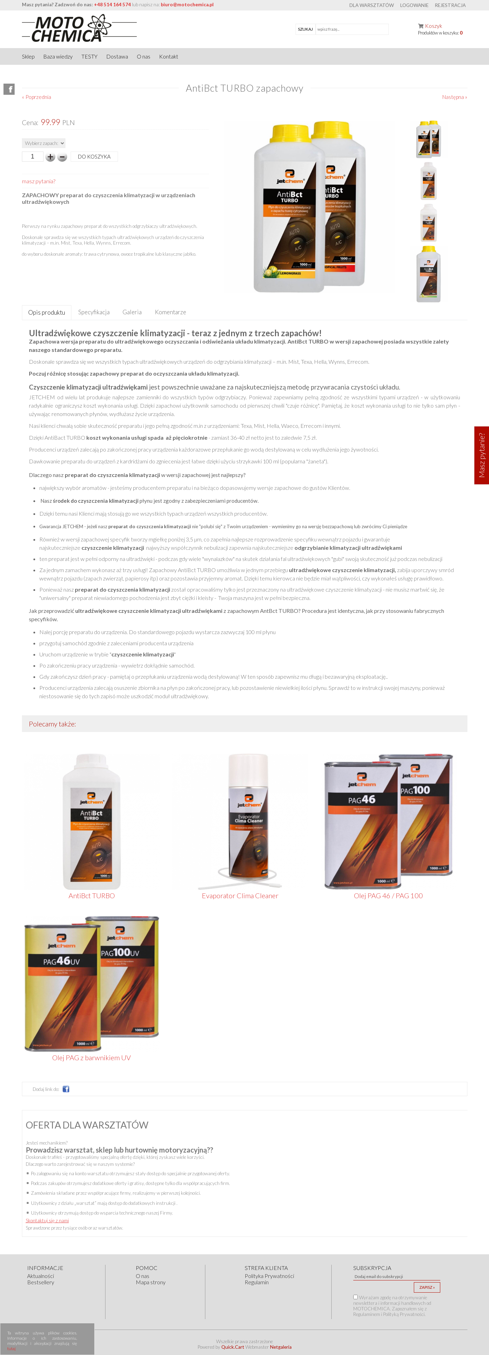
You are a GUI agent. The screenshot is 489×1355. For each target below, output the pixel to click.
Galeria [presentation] (132, 312)
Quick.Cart (232, 1347)
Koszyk (433, 26)
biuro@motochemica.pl (187, 4)
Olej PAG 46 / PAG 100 (388, 895)
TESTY (89, 56)
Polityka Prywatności (269, 1276)
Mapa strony (151, 1282)
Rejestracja (450, 5)
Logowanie (414, 5)
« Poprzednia (36, 97)
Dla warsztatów (371, 5)
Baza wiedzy (58, 56)
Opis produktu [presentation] (46, 312)
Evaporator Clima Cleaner (240, 895)
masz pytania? (38, 181)
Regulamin (257, 1282)
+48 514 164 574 (112, 4)
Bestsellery (40, 1282)
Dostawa (117, 56)
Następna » (454, 97)
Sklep (28, 56)
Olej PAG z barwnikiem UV (91, 1057)
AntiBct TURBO (92, 895)
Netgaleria (281, 1347)
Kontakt (168, 56)
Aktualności (40, 1276)
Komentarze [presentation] (170, 312)
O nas (143, 56)
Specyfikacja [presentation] (94, 312)
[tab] (46, 312)
